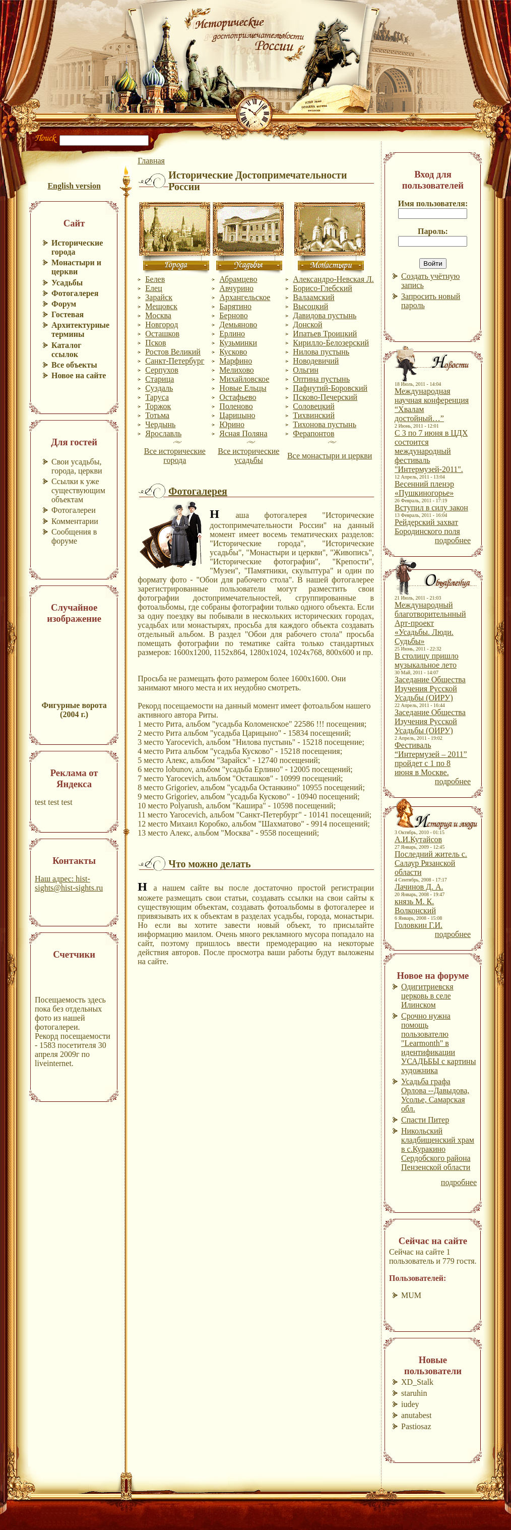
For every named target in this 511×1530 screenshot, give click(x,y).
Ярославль (163, 433)
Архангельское (244, 297)
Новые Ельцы (242, 388)
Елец (153, 288)
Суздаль (159, 388)
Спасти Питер (425, 1119)
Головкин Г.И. (418, 925)
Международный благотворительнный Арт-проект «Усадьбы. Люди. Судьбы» (430, 623)
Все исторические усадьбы (248, 455)
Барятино (235, 306)
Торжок (158, 406)
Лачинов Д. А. (419, 886)
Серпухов (161, 370)
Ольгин (305, 370)
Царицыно (237, 415)
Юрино (231, 424)
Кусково (233, 351)
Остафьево (237, 397)
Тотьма (157, 415)
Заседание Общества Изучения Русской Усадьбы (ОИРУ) (430, 688)
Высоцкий (310, 306)
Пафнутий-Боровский (330, 388)
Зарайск (158, 297)
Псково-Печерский (325, 397)
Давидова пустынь (324, 315)
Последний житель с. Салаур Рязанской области (431, 863)
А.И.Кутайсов (418, 839)
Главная (151, 160)
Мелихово (236, 370)
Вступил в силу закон (431, 507)
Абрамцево (238, 279)
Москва (158, 315)
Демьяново (238, 324)
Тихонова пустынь (324, 424)
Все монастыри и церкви (329, 455)
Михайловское (244, 379)
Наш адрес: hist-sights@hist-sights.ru (69, 883)
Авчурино (236, 288)
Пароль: (433, 231)
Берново (233, 315)
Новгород (161, 324)
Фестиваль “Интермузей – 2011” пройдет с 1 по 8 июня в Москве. (431, 759)
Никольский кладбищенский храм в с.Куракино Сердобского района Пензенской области (437, 1149)
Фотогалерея (197, 491)
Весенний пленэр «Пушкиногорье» (424, 488)
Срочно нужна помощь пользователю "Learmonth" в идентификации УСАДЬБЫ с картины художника (438, 1043)
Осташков (162, 333)
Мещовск (161, 306)
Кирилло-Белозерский (331, 342)
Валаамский (313, 297)
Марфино (235, 361)
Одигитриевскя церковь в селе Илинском (427, 995)
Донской (307, 324)
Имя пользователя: (433, 203)
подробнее (453, 540)
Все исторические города (175, 455)
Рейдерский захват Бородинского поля (427, 527)
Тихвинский (314, 415)
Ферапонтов (313, 433)
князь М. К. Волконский (415, 906)
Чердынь (160, 424)
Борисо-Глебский (322, 288)
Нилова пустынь (321, 351)
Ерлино (232, 333)
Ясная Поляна (243, 433)
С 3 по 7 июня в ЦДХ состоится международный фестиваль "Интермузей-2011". (431, 451)
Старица (159, 379)
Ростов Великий (173, 351)
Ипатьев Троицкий (325, 333)
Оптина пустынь (321, 379)
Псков (155, 342)
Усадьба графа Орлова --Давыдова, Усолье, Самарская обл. (435, 1095)
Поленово (235, 406)
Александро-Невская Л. (333, 279)
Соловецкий (313, 406)
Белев (155, 279)
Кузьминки (238, 342)
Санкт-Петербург (174, 361)
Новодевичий (316, 361)
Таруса (157, 397)
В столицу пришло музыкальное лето (427, 660)
